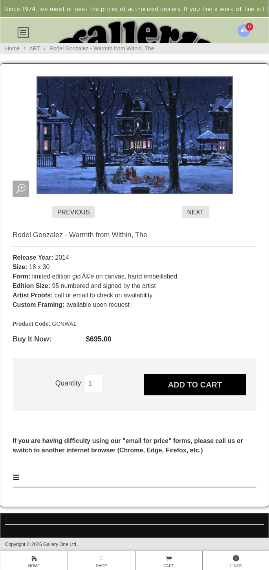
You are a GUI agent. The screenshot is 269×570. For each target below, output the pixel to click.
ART (34, 48)
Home (12, 48)
